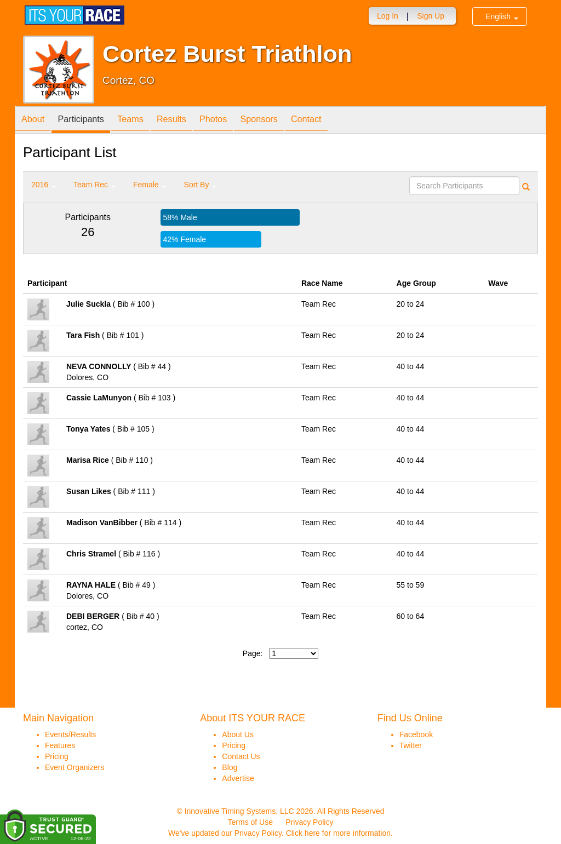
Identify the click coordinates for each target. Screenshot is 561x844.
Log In (387, 16)
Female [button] (150, 184)
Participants (89, 121)
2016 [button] (43, 184)
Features (60, 745)
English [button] (501, 16)
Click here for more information (338, 833)
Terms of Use (250, 822)
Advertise (238, 778)
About (36, 121)
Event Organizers (74, 767)
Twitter (410, 745)
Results (190, 121)
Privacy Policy (309, 822)
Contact (342, 121)
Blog (229, 767)
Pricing (56, 756)
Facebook (416, 734)
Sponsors (289, 121)
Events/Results (70, 734)
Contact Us (241, 756)
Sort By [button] (200, 184)
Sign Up (430, 16)
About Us (238, 734)
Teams (144, 121)
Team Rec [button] (94, 184)
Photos (238, 121)
